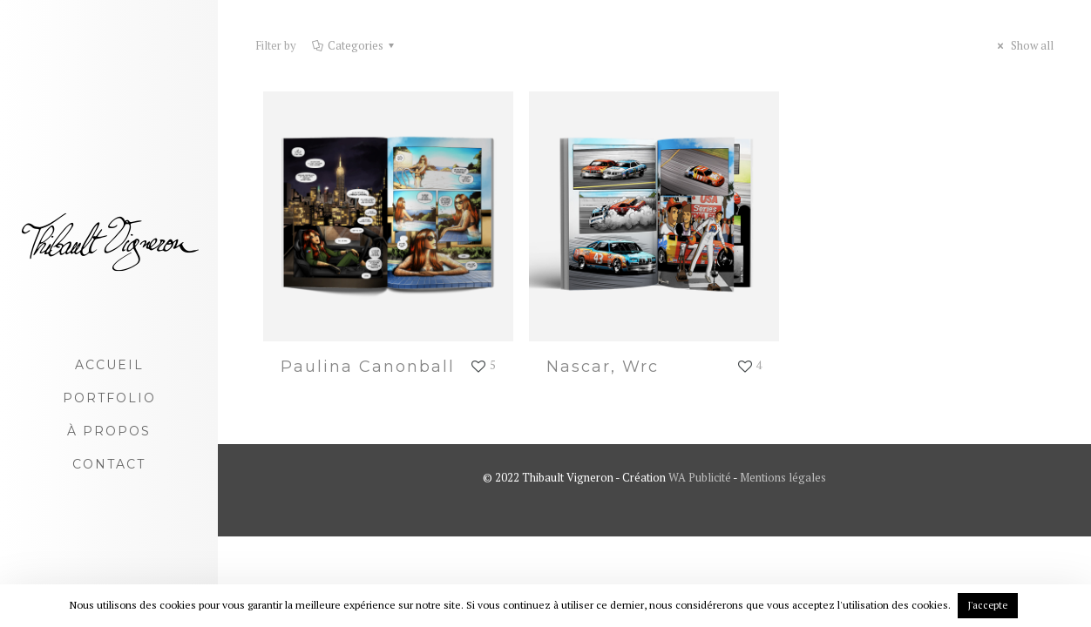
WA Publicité (699, 477)
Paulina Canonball (368, 366)
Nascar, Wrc (602, 366)
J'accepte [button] (987, 605)
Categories (354, 45)
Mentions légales (783, 477)
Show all (1023, 45)
